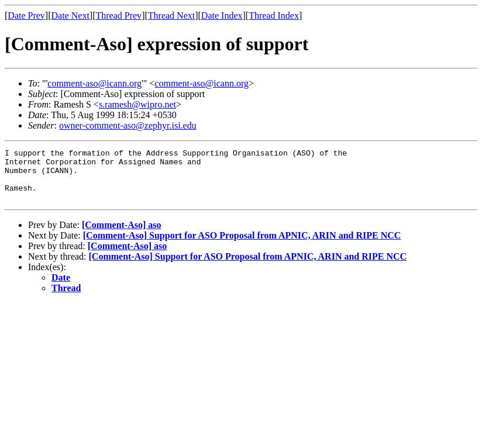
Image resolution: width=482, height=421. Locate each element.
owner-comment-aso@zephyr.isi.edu (128, 125)
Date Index (222, 15)
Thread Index (274, 15)
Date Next (70, 15)
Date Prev (26, 15)
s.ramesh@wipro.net (137, 104)
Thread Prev (118, 15)
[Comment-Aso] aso (121, 235)
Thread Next (171, 15)
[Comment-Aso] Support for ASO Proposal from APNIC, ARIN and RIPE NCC (242, 246)
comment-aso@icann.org (94, 83)
